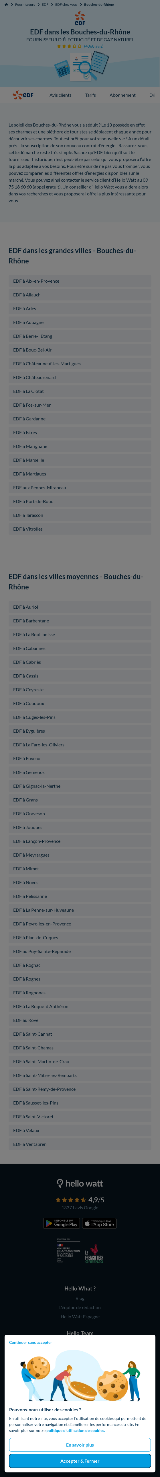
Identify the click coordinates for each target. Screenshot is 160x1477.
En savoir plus (80, 1444)
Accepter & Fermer (80, 1461)
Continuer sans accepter (30, 1342)
